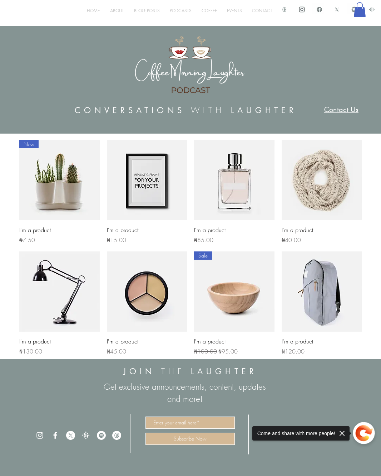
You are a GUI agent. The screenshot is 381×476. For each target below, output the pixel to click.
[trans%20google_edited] (85, 435)
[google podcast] (372, 9)
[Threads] (116, 435)
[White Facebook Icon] (55, 435)
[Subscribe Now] (190, 439)
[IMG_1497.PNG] (319, 9)
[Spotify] (101, 435)
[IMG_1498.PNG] (302, 9)
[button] (359, 9)
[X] (70, 435)
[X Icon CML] (337, 9)
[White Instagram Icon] (39, 435)
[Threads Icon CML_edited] (284, 9)
